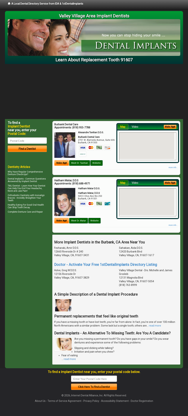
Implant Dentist (29, 181)
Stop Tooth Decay (21, 207)
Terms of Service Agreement (64, 400)
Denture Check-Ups (17, 174)
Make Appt (61, 163)
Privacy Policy (91, 400)
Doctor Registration (142, 400)
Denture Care (24, 212)
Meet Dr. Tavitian (79, 163)
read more (155, 325)
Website (96, 163)
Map (122, 126)
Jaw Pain (22, 191)
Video (135, 126)
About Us (40, 400)
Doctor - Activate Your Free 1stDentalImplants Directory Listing (105, 264)
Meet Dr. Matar (78, 220)
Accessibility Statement (115, 400)
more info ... (173, 167)
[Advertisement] (94, 91)
